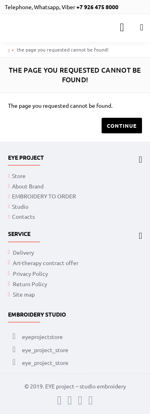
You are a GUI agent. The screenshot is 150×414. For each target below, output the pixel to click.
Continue (122, 125)
